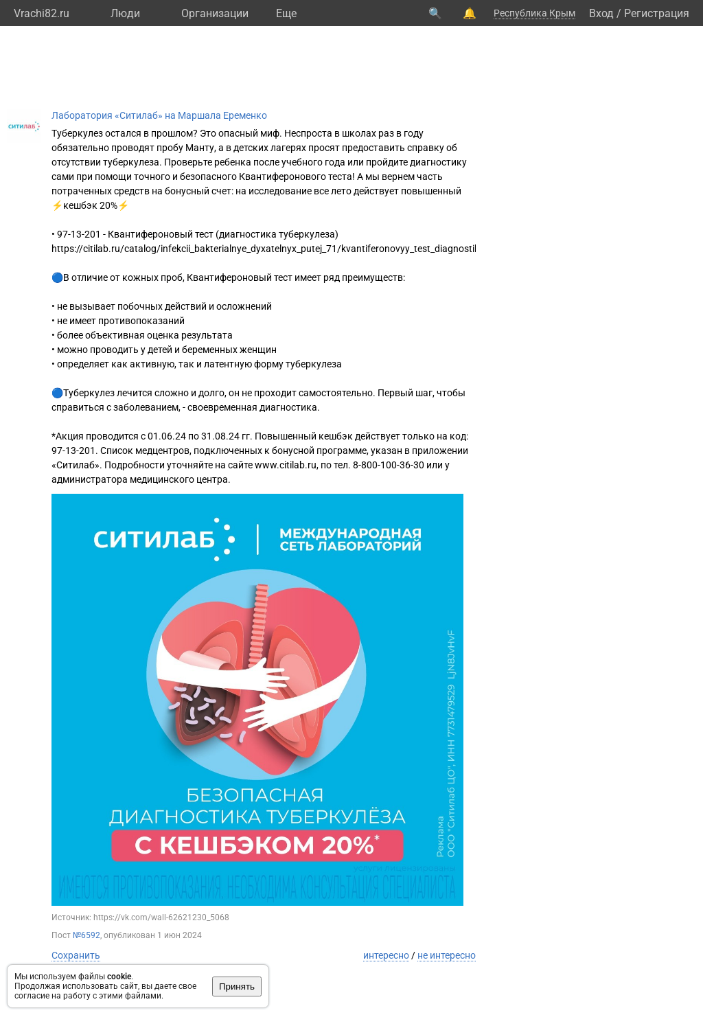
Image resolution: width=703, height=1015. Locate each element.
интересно (386, 955)
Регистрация (656, 13)
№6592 (86, 935)
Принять (237, 986)
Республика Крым (534, 13)
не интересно (446, 955)
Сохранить (75, 955)
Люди (125, 13)
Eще (286, 13)
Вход (601, 13)
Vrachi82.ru (41, 13)
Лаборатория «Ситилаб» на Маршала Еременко (159, 115)
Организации (215, 13)
